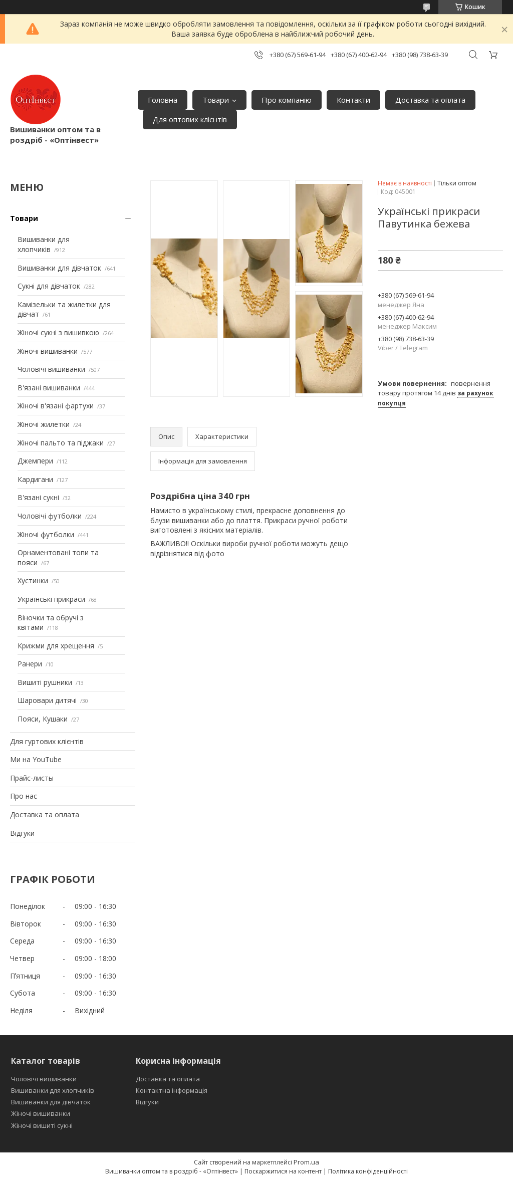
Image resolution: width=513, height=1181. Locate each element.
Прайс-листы (32, 778)
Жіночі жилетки (44, 424)
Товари (215, 100)
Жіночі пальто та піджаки (61, 442)
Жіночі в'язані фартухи (56, 405)
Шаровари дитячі (47, 700)
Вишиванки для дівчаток (59, 268)
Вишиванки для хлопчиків (44, 244)
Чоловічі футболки (50, 516)
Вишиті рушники (45, 682)
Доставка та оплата (430, 100)
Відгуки (22, 833)
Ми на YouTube (36, 759)
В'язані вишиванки (49, 387)
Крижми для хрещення (56, 645)
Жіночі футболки (46, 534)
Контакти (353, 100)
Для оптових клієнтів (190, 119)
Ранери (30, 663)
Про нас (23, 796)
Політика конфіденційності (368, 1171)
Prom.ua (306, 1161)
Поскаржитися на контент (283, 1171)
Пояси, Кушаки (43, 719)
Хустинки (33, 580)
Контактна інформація (171, 1090)
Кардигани (35, 479)
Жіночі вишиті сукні (42, 1125)
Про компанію (287, 100)
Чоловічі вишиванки (51, 369)
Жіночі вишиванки (48, 351)
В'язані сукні (38, 497)
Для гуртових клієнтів (47, 741)
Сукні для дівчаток (49, 286)
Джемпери (35, 460)
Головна (162, 100)
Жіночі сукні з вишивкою (58, 332)
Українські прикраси (51, 599)
